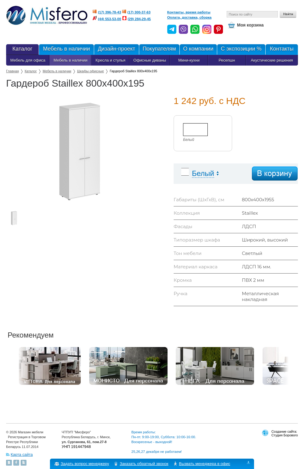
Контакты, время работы (188, 12)
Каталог (22, 49)
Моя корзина (250, 25)
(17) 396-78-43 (109, 12)
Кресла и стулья (110, 60)
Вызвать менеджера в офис (204, 463)
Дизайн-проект (116, 49)
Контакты (281, 49)
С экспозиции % (241, 49)
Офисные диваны (149, 60)
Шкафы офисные (90, 71)
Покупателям (159, 49)
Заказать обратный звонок (144, 463)
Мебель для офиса (27, 60)
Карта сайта (22, 454)
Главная (12, 71)
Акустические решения (272, 60)
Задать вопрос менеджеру (85, 463)
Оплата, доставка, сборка (189, 17)
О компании (198, 49)
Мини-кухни (189, 60)
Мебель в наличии (66, 49)
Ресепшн (227, 60)
